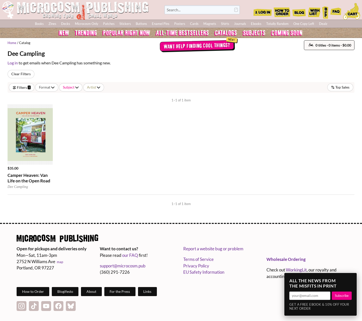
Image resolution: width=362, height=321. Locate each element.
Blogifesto (65, 291)
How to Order (282, 11)
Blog (299, 11)
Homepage (75, 10)
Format (47, 87)
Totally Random (277, 24)
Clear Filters (21, 74)
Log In (262, 11)
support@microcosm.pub (123, 265)
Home (12, 43)
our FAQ (130, 255)
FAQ (335, 11)
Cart (352, 11)
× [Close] (351, 278)
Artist (93, 87)
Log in (13, 62)
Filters (22, 87)
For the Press (120, 291)
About (91, 291)
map (60, 262)
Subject (71, 87)
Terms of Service (198, 259)
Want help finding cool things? (197, 46)
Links (147, 291)
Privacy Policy (196, 265)
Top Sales (340, 87)
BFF (325, 11)
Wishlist (314, 11)
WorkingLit (296, 269)
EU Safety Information (203, 272)
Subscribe (342, 296)
